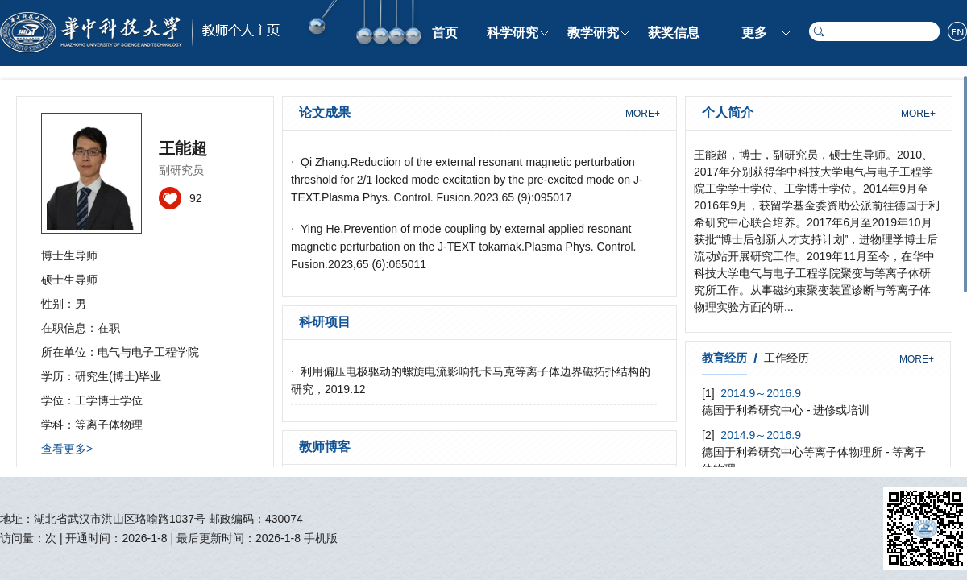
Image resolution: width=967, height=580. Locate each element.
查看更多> (67, 448)
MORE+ (642, 113)
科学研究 (512, 32)
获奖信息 (673, 32)
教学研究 (593, 32)
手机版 (321, 538)
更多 (754, 32)
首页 (445, 32)
